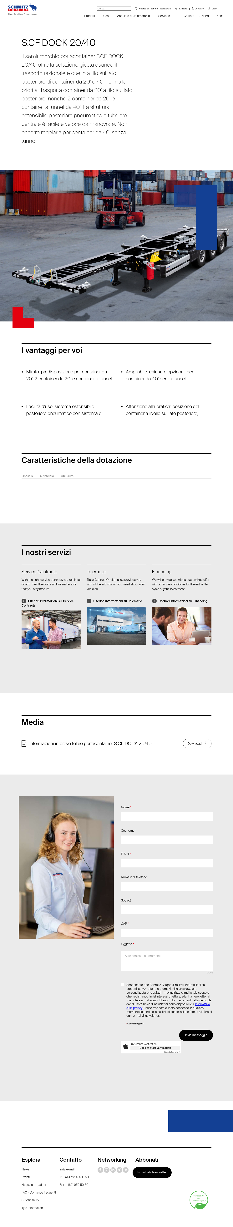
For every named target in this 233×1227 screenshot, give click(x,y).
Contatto (199, 8)
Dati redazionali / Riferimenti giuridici (115, 1217)
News (25, 1156)
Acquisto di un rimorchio (133, 16)
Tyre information (32, 1195)
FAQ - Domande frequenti (39, 1179)
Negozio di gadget (34, 1171)
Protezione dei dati (69, 1217)
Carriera (189, 16)
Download (193, 744)
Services (164, 16)
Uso (106, 16)
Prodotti (89, 16)
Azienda (205, 16)
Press (219, 16)
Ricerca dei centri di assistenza (155, 8)
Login (214, 8)
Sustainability (30, 1187)
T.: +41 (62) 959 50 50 (74, 1164)
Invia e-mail (66, 1156)
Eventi (26, 1164)
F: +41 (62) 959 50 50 (74, 1171)
